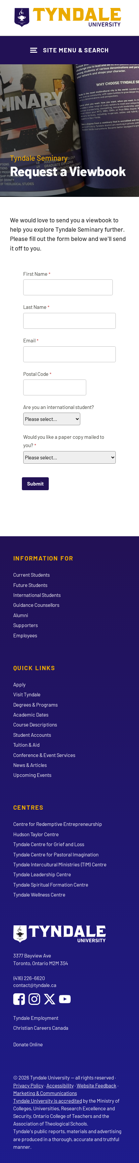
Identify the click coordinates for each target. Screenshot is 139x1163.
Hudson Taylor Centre (36, 834)
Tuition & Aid (26, 745)
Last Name (34, 307)
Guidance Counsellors (36, 605)
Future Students (30, 585)
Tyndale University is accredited (47, 1101)
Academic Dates (30, 715)
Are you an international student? (58, 407)
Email (29, 340)
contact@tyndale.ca (34, 985)
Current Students (31, 575)
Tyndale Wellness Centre (39, 895)
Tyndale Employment (35, 1018)
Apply (19, 684)
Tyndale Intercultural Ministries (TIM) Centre (59, 864)
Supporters (25, 625)
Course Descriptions (35, 724)
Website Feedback (96, 1085)
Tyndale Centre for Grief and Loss (48, 844)
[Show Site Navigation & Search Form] (69, 50)
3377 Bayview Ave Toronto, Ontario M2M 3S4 (40, 959)
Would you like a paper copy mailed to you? (63, 441)
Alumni (20, 615)
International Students (37, 595)
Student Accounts (32, 735)
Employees (25, 635)
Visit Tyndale (26, 694)
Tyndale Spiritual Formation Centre (50, 885)
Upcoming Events (32, 775)
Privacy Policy (28, 1085)
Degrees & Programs (35, 705)
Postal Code (35, 374)
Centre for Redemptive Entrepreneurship (57, 824)
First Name (35, 274)
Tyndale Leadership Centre (42, 874)
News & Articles (30, 765)
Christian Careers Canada (40, 1028)
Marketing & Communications (45, 1093)
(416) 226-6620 (29, 978)
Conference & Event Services (44, 755)
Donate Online (28, 1044)
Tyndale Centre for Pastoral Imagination (56, 854)
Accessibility (60, 1085)
